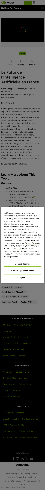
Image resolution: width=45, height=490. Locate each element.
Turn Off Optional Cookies (22, 270)
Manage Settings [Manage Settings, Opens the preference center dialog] (22, 264)
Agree (22, 277)
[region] (22, 245)
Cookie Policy (9, 245)
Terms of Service (20, 248)
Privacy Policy (31, 243)
